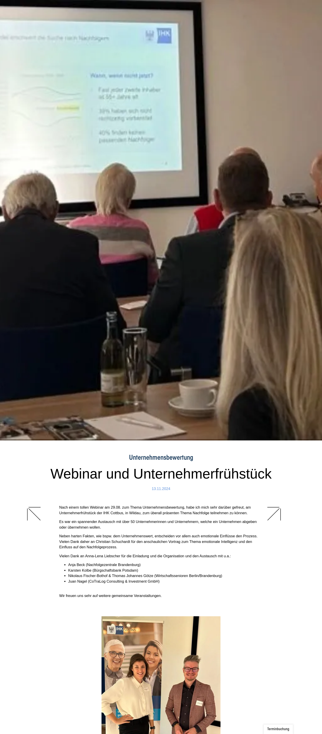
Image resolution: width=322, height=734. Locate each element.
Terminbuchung (278, 729)
